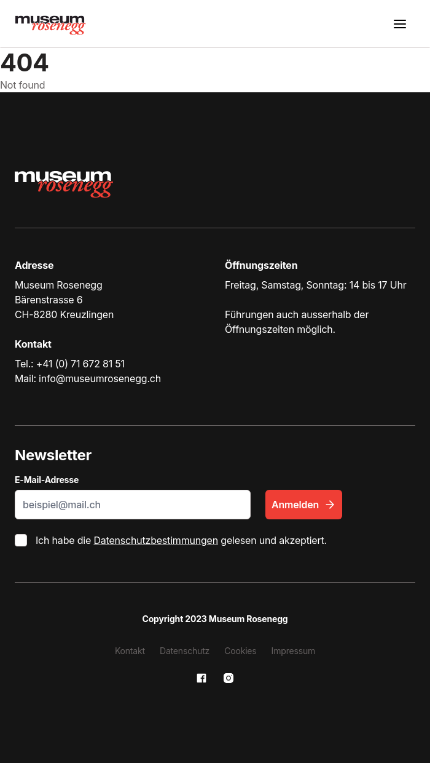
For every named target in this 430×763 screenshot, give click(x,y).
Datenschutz (184, 650)
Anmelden (304, 504)
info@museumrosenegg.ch (100, 378)
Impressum (294, 650)
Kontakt (130, 650)
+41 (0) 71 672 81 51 (80, 364)
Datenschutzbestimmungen (155, 540)
